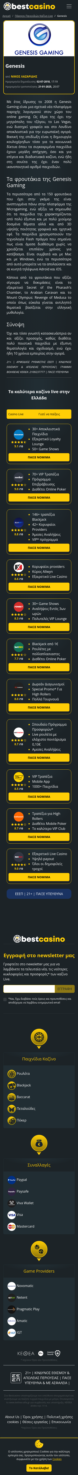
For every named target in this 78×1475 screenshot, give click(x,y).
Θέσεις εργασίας (35, 1422)
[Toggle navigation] (69, 6)
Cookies (57, 1459)
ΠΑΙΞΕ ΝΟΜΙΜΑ (39, 457)
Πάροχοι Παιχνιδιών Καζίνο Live (34, 16)
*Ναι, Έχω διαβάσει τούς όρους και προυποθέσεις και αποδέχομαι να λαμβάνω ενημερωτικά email (39, 1000)
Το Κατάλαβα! (39, 1468)
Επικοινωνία (61, 1422)
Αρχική (6, 16)
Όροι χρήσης (33, 1417)
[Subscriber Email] (29, 989)
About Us (12, 1417)
